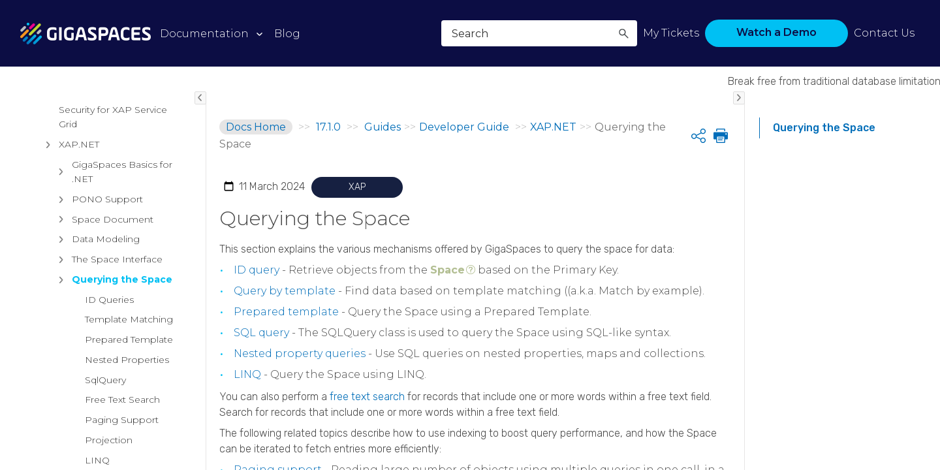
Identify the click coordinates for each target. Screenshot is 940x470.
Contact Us (884, 33)
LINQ (247, 374)
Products (47, 116)
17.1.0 (328, 127)
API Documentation (105, 264)
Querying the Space (824, 127)
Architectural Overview (84, 147)
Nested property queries (300, 353)
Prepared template (286, 312)
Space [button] (447, 270)
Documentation (204, 33)
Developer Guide (74, 224)
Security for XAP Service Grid (113, 392)
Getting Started (83, 245)
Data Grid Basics (86, 284)
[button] (623, 33)
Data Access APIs (89, 365)
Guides (41, 178)
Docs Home (256, 127)
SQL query (261, 332)
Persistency (75, 325)
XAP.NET (69, 420)
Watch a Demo (776, 32)
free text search (367, 396)
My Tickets (671, 33)
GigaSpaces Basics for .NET (112, 447)
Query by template (285, 291)
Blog (287, 33)
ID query (256, 270)
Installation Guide (75, 204)
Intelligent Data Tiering (100, 305)
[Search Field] (539, 33)
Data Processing (86, 345)
